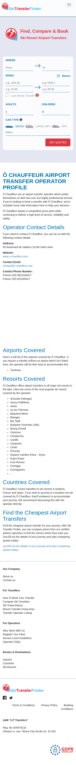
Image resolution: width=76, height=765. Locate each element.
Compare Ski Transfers (16, 601)
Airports (7, 659)
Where (10, 60)
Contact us (9, 580)
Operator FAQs (11, 641)
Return (63, 75)
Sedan (15, 126)
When (38, 76)
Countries (8, 663)
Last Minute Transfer (20, 95)
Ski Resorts (9, 667)
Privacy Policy (49, 705)
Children (48, 104)
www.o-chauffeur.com (15, 256)
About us (8, 576)
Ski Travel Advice (13, 605)
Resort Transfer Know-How (18, 609)
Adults (11, 104)
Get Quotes (57, 142)
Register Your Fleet (14, 634)
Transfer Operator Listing (17, 612)
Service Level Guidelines (17, 638)
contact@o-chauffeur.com (17, 265)
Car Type (12, 119)
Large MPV (38, 126)
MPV (60, 126)
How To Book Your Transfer (18, 597)
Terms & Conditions (23, 705)
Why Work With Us (14, 630)
